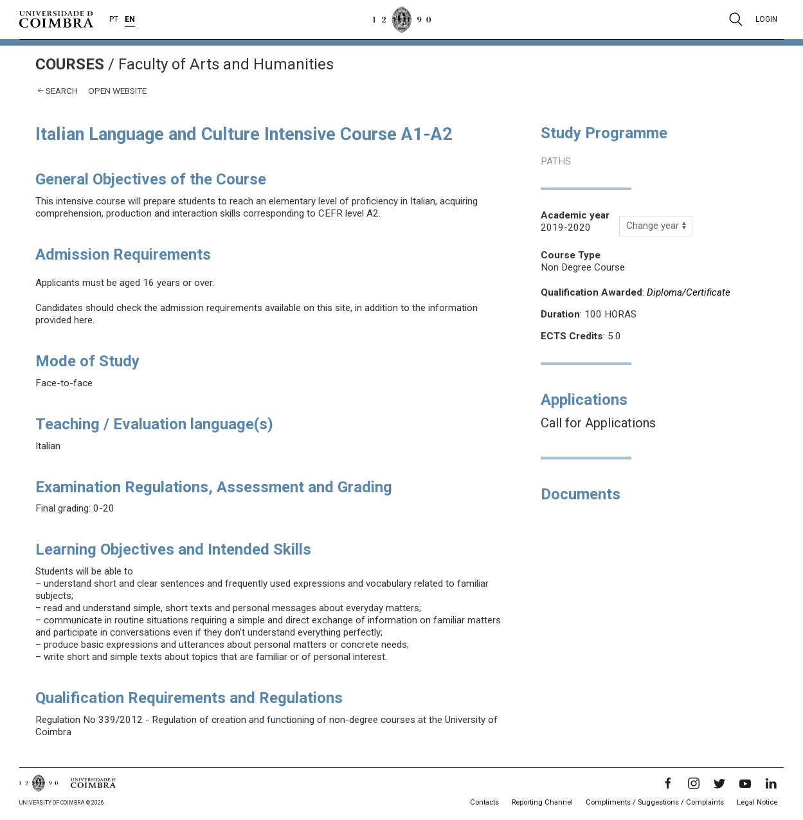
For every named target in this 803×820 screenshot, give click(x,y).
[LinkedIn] (771, 783)
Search (62, 90)
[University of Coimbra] (56, 18)
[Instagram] (694, 783)
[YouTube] (745, 783)
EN (130, 19)
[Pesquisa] (736, 19)
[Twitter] (719, 783)
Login (766, 19)
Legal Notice (757, 802)
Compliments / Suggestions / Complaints (655, 802)
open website (117, 90)
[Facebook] (668, 783)
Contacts (484, 802)
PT (113, 19)
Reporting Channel (542, 802)
